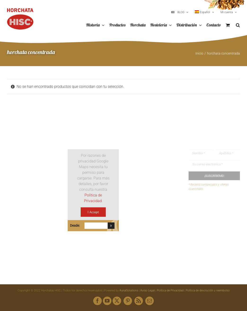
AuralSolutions (128, 290)
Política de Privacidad (170, 290)
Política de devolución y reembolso (208, 290)
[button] (238, 25)
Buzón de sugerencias (216, 206)
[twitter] (117, 301)
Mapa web (206, 224)
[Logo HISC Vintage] (32, 136)
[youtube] (107, 301)
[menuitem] (204, 12)
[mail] (149, 301)
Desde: (75, 225)
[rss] (138, 301)
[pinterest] (128, 301)
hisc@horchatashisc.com (156, 219)
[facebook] (97, 301)
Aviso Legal (147, 290)
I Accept (93, 212)
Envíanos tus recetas (215, 215)
